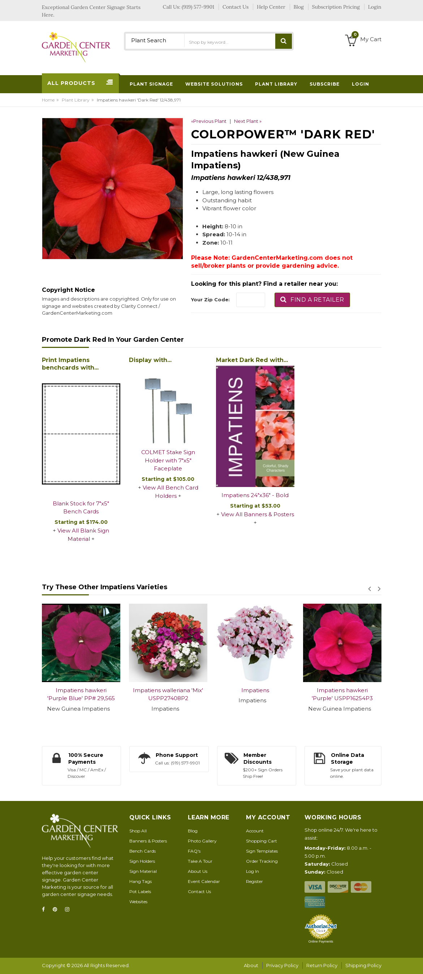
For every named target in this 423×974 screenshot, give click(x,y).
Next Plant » (248, 121)
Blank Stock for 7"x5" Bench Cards (81, 507)
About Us (197, 871)
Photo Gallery (202, 841)
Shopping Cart (261, 841)
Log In (252, 871)
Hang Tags (140, 881)
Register (254, 881)
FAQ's (194, 851)
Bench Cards (142, 851)
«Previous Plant (208, 121)
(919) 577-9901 (198, 7)
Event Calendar (204, 881)
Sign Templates (262, 851)
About (251, 965)
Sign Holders (142, 861)
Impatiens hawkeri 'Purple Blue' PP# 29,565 (81, 694)
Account (255, 830)
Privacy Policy (282, 965)
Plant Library (76, 100)
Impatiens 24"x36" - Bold (255, 495)
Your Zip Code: (210, 299)
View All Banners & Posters (257, 514)
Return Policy (321, 965)
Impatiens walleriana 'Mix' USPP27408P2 (168, 694)
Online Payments (320, 941)
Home (48, 100)
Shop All (138, 830)
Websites (138, 901)
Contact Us (199, 891)
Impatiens (255, 690)
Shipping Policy (363, 965)
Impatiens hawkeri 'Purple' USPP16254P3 (342, 694)
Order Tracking (262, 861)
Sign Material (143, 871)
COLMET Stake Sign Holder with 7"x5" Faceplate (168, 460)
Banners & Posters (148, 841)
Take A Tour (200, 861)
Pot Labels (140, 891)
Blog (193, 830)
